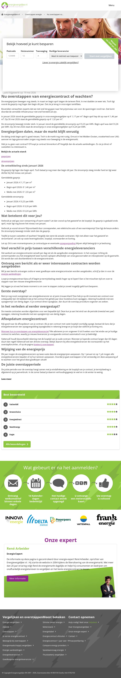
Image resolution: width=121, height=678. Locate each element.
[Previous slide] (8, 520)
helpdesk (93, 622)
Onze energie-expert (77, 631)
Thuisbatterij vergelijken (53, 654)
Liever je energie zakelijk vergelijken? (60, 62)
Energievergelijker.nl (17, 562)
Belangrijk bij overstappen (14, 641)
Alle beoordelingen (16, 444)
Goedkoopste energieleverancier (17, 659)
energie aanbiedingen (11, 274)
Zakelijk (6, 627)
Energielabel (48, 631)
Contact (71, 636)
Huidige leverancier (59, 51)
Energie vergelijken (11, 622)
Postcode (11, 51)
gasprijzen (6, 156)
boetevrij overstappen (44, 344)
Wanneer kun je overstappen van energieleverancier (25, 331)
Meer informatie (17, 578)
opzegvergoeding (67, 243)
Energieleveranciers (11, 654)
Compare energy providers (54, 645)
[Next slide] (113, 520)
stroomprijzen (7, 161)
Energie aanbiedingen (12, 650)
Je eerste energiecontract (14, 636)
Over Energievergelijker (78, 627)
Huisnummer (27, 51)
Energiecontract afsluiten (54, 636)
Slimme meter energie (52, 622)
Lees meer (6, 379)
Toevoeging (41, 51)
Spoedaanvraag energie (53, 650)
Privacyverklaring (76, 641)
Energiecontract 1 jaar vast (54, 641)
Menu (111, 5)
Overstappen (8, 631)
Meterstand (48, 627)
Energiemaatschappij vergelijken (17, 645)
